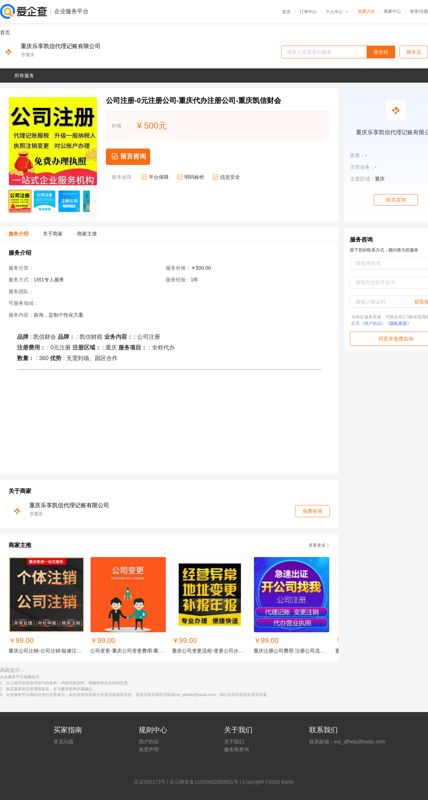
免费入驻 (366, 11)
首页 (286, 12)
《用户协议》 (373, 323)
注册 (423, 11)
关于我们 (234, 741)
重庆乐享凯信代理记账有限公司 (61, 46)
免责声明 (149, 749)
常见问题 (63, 741)
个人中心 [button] (337, 11)
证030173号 (152, 782)
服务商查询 (236, 749)
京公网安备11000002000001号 (203, 782)
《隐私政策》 (398, 323)
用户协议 (149, 741)
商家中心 (392, 11)
